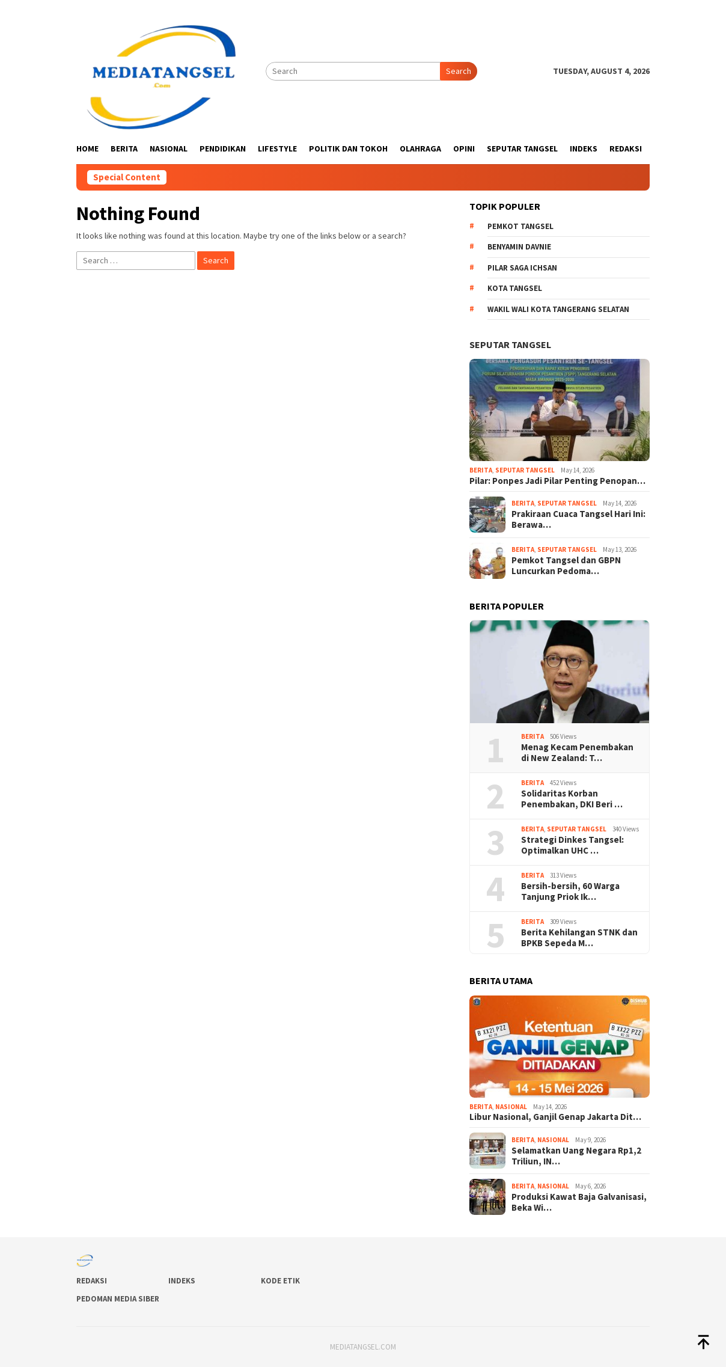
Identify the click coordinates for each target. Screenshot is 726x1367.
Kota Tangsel (514, 288)
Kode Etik (280, 1281)
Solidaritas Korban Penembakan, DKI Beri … (572, 799)
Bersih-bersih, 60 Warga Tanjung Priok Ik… (570, 891)
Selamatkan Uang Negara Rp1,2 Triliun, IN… (576, 1156)
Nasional (511, 1106)
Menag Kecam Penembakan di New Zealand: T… (577, 752)
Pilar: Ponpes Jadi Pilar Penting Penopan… (557, 481)
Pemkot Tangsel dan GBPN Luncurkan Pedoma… (566, 565)
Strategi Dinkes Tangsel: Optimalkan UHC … (572, 845)
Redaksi (91, 1281)
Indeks (181, 1281)
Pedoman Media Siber (117, 1299)
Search (458, 71)
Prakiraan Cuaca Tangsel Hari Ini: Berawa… (578, 519)
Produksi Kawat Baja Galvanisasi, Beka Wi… (579, 1202)
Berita (480, 470)
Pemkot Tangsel (520, 226)
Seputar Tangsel (510, 344)
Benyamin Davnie (519, 247)
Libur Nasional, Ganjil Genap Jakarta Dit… (555, 1117)
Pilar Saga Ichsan (522, 268)
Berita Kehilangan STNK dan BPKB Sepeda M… (579, 938)
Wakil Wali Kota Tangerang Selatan (558, 309)
